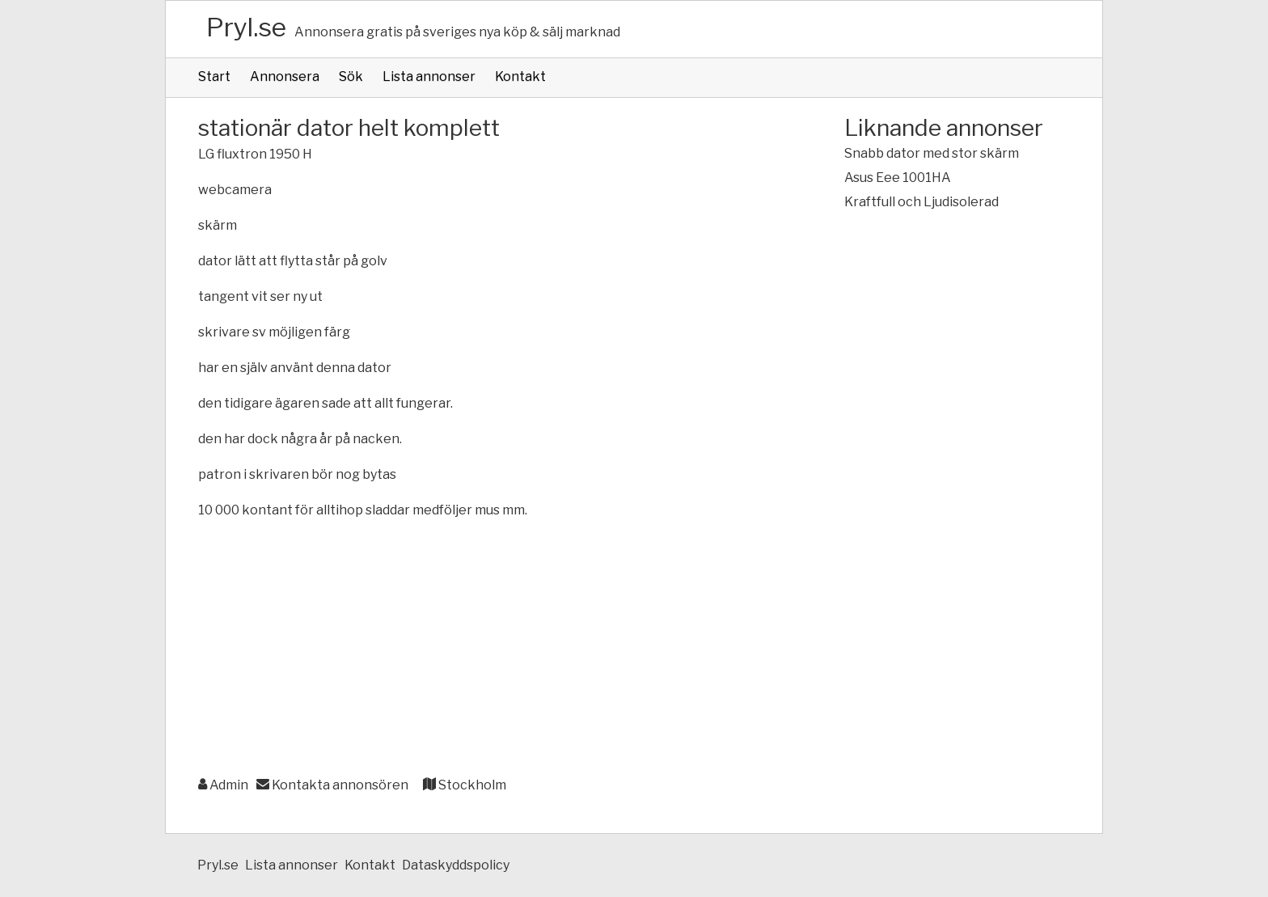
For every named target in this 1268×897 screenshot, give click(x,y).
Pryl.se (246, 27)
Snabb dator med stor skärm (931, 153)
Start (214, 76)
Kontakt (520, 76)
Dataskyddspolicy (455, 865)
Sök (351, 76)
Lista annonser (429, 76)
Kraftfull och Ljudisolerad (921, 201)
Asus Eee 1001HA (897, 177)
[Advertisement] (489, 648)
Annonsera (284, 76)
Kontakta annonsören (332, 785)
